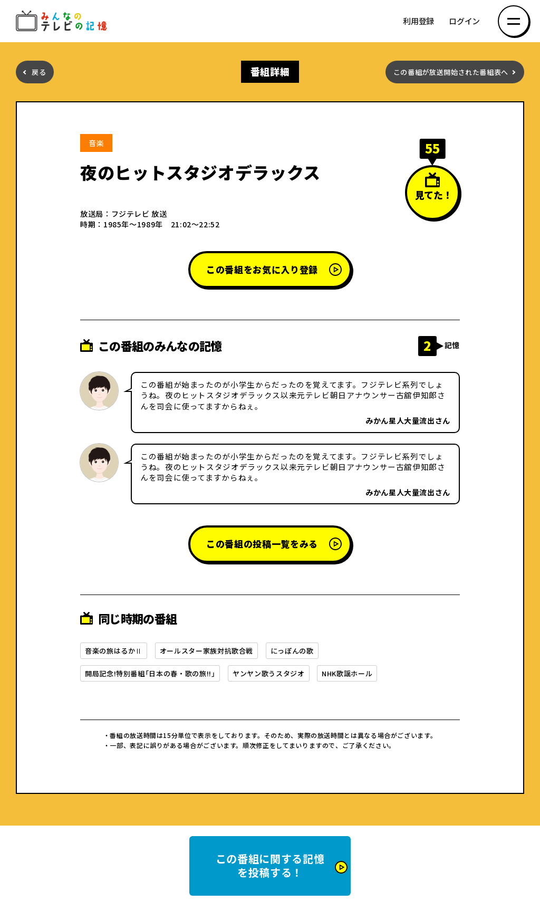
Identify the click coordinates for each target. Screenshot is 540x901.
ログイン (464, 21)
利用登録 (418, 21)
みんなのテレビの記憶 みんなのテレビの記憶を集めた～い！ (63, 21)
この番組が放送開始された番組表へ (450, 72)
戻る (39, 72)
